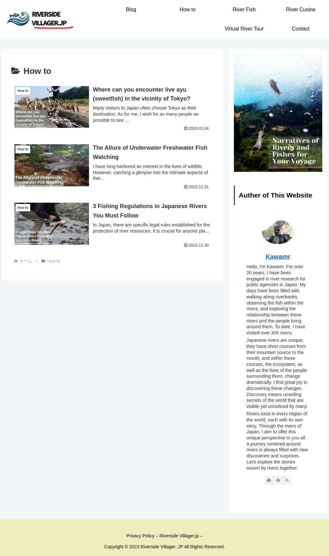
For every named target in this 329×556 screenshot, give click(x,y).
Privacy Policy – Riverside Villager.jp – (164, 535)
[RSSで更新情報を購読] (287, 480)
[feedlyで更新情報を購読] (278, 480)
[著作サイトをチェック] (269, 480)
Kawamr (278, 256)
